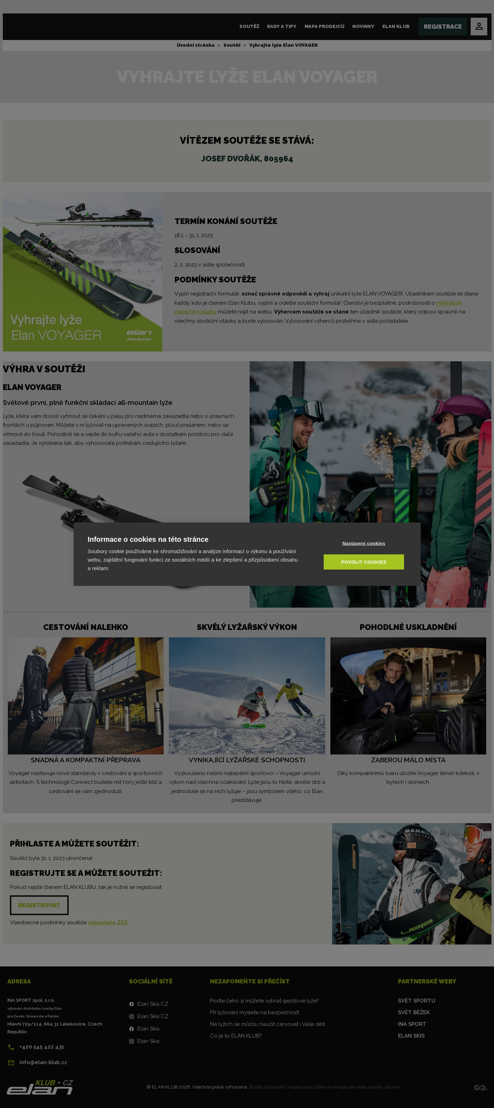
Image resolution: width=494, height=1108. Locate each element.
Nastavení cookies (364, 543)
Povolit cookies (364, 561)
